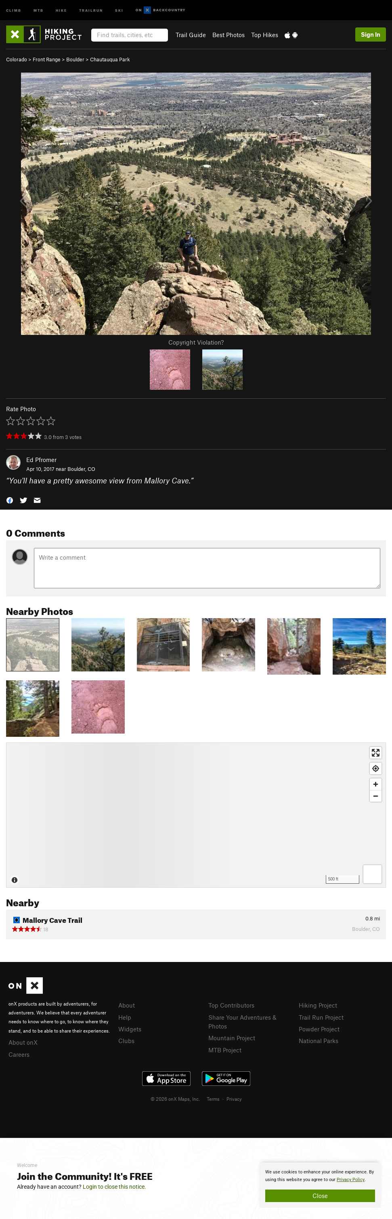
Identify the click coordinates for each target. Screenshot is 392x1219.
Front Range (47, 59)
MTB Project (224, 1050)
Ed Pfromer (41, 459)
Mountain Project (231, 1037)
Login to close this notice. (114, 1186)
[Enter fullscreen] (376, 753)
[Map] (196, 815)
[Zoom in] (376, 784)
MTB (39, 10)
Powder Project (319, 1029)
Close (320, 1195)
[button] (9, 499)
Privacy (234, 1099)
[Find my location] (376, 768)
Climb (13, 10)
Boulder (75, 59)
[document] (320, 1185)
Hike (61, 10)
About (126, 1005)
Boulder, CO (81, 469)
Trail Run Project (321, 1017)
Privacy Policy (351, 1179)
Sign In (370, 34)
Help (124, 1017)
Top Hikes (264, 34)
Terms (213, 1099)
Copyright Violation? (196, 342)
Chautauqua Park (110, 59)
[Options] (372, 874)
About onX (23, 1042)
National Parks (318, 1040)
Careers (18, 1054)
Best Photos (228, 34)
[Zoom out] (376, 796)
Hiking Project (318, 1005)
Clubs (126, 1040)
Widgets (129, 1029)
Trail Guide (191, 34)
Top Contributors (231, 1005)
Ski (119, 10)
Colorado (16, 59)
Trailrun (91, 10)
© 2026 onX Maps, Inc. (175, 1099)
